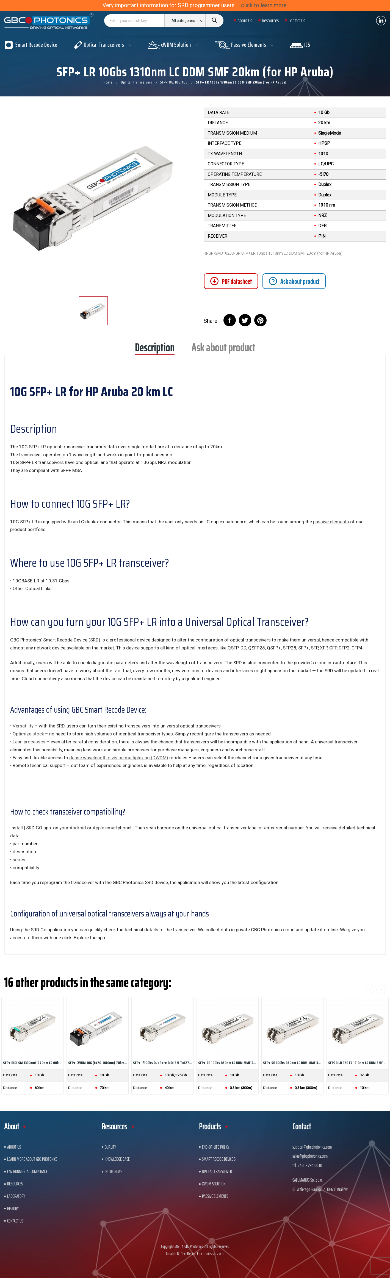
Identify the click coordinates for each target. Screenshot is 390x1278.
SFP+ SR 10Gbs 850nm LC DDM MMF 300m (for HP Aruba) (227, 1062)
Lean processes (29, 741)
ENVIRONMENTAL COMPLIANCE (27, 1171)
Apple (98, 827)
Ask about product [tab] (223, 349)
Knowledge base (117, 1159)
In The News (113, 1171)
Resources (15, 1183)
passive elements (331, 521)
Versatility (23, 726)
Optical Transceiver (217, 1171)
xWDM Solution (213, 1183)
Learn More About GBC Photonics (32, 1159)
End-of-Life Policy (215, 1147)
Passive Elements (215, 1196)
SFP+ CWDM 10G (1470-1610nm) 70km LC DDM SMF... (97, 1062)
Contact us (15, 1220)
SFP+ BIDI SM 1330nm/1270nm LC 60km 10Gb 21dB (32, 1062)
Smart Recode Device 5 (219, 1159)
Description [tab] (155, 349)
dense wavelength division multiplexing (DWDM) (118, 757)
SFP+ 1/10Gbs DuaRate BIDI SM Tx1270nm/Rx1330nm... (162, 1062)
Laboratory (16, 1196)
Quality (110, 1147)
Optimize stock (28, 734)
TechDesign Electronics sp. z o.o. (202, 1253)
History (13, 1208)
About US (14, 1147)
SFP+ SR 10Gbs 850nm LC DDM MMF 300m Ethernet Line (292, 1062)
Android (78, 827)
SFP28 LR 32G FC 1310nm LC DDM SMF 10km (357, 1062)
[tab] (294, 281)
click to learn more (264, 5)
